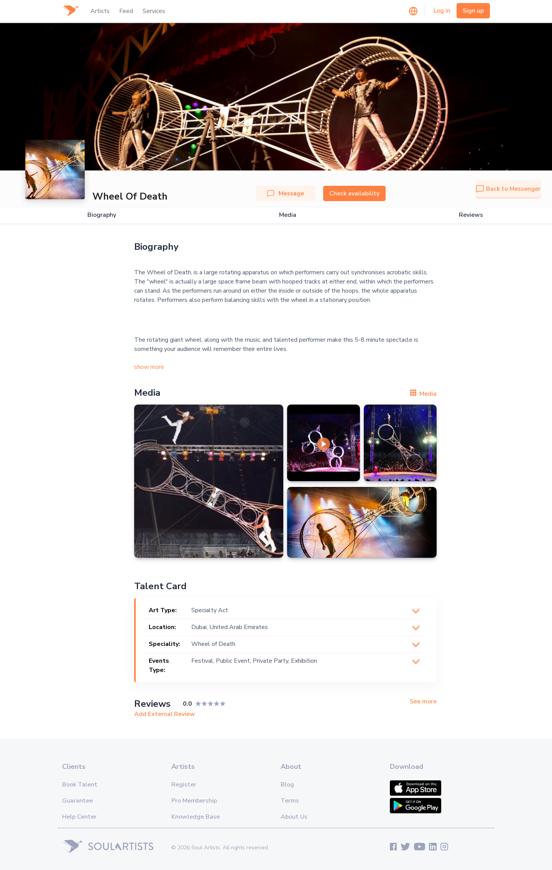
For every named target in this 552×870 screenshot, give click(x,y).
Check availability (354, 193)
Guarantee (77, 800)
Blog (287, 784)
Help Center (79, 817)
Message (285, 193)
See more (423, 702)
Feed (126, 11)
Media (287, 215)
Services (154, 11)
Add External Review (164, 714)
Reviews (471, 215)
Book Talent (79, 784)
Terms (290, 800)
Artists (100, 11)
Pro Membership (194, 800)
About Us (294, 817)
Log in (442, 11)
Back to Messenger (508, 189)
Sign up (473, 11)
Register (183, 784)
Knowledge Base (195, 817)
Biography (101, 215)
